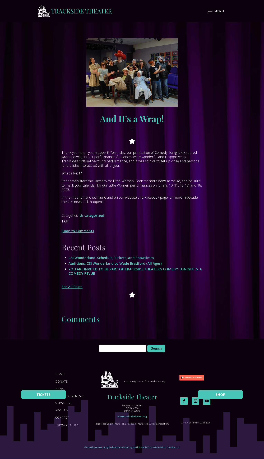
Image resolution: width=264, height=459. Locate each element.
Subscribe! (63, 403)
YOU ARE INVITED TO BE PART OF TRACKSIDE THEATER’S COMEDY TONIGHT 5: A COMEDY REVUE (135, 271)
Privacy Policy (67, 425)
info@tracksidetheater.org (132, 416)
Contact (62, 417)
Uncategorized (92, 215)
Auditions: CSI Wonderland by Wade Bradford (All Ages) (115, 263)
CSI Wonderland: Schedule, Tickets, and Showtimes (111, 257)
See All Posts (72, 287)
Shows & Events (68, 396)
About (60, 410)
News (59, 389)
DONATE (61, 381)
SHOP (220, 394)
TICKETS (43, 394)
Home (59, 374)
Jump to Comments (78, 231)
